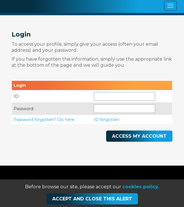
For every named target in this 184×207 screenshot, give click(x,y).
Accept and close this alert (92, 199)
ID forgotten (106, 119)
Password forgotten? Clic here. (44, 119)
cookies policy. (140, 186)
